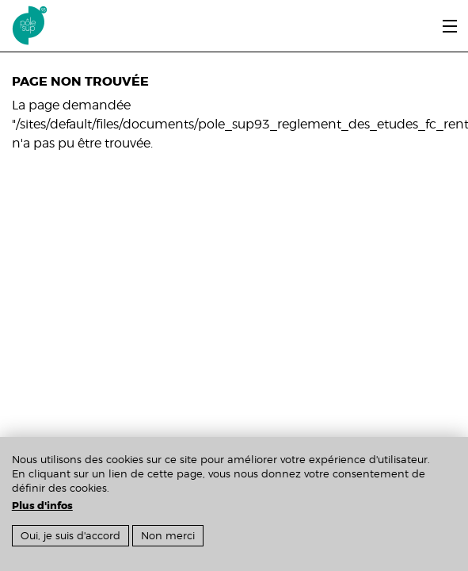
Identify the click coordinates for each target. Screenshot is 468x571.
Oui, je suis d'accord (70, 536)
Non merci (168, 536)
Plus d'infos (42, 506)
